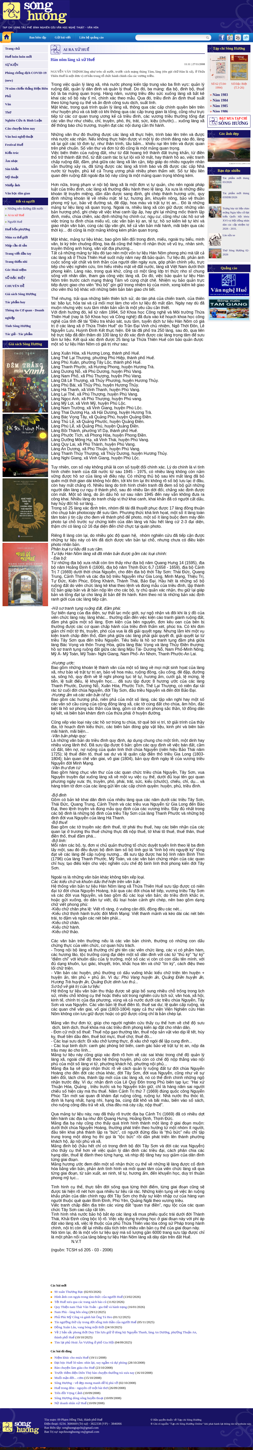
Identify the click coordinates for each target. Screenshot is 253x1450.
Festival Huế (14, 145)
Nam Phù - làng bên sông (71, 1312)
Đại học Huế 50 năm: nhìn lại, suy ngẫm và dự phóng (90, 1362)
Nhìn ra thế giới (16, 237)
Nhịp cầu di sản (16, 245)
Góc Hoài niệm (15, 270)
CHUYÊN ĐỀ (14, 286)
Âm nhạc (11, 161)
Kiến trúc (12, 153)
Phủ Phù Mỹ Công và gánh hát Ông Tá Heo (83, 1317)
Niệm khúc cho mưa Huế (71, 1357)
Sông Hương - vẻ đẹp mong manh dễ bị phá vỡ (86, 1383)
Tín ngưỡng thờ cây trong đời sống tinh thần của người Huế (95, 1322)
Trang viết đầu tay (18, 253)
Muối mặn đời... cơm (68, 1378)
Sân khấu (11, 169)
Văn (8, 104)
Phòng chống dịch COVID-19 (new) (26, 76)
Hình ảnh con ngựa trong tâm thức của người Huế (88, 1297)
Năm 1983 (220, 95)
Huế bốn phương (17, 229)
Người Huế (15, 221)
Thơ (8, 112)
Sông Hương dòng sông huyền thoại (78, 1398)
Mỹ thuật (11, 177)
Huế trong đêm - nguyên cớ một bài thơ (81, 1388)
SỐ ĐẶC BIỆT (15, 278)
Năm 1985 (220, 106)
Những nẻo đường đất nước (25, 208)
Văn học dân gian (17, 193)
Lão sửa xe (229, 235)
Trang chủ (12, 48)
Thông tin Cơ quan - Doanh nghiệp (24, 314)
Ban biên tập (37, 37)
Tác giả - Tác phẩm (18, 334)
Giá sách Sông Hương (20, 294)
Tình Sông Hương (18, 326)
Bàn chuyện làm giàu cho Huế (74, 1368)
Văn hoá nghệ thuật (19, 136)
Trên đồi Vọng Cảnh (68, 1393)
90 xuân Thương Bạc (68, 1292)
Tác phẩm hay (15, 302)
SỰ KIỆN (11, 65)
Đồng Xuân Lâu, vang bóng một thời (79, 1327)
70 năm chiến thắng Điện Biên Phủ (26, 92)
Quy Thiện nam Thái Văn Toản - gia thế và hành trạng (90, 1307)
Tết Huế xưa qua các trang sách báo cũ (80, 1302)
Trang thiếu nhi (16, 261)
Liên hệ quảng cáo (91, 37)
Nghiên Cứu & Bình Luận (23, 120)
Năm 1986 (220, 111)
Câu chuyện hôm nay (20, 128)
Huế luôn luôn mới (18, 56)
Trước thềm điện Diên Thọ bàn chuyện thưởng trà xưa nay (94, 1373)
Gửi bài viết (63, 37)
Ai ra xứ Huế (16, 215)
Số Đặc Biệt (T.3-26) (239, 85)
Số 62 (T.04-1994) (218, 85)
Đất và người (25, 201)
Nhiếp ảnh (12, 185)
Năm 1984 (220, 100)
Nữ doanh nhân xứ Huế (70, 1403)
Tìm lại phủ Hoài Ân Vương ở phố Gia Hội (84, 1342)
